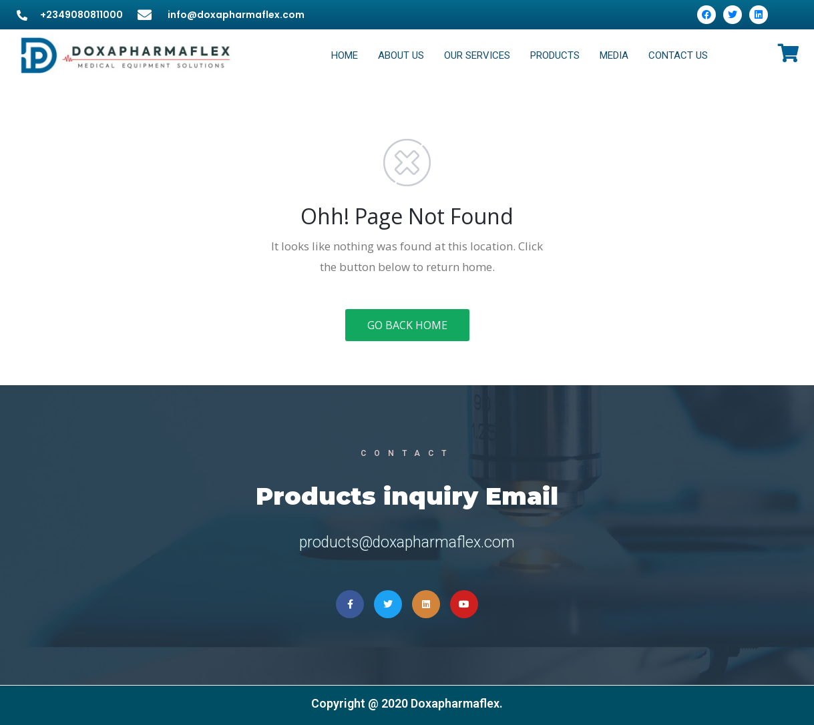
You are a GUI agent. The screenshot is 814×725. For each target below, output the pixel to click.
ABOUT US (401, 55)
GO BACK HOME (407, 325)
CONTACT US (678, 55)
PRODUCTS (555, 55)
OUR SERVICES (477, 55)
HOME (344, 55)
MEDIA (614, 55)
